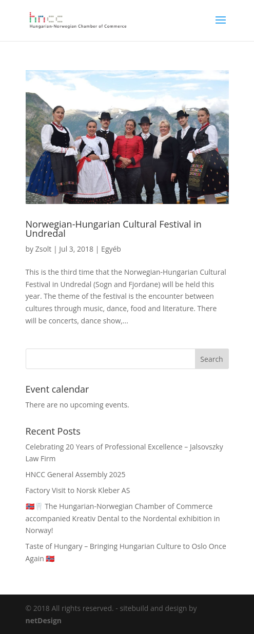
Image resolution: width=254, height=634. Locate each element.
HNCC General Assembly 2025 (76, 474)
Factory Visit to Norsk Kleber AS (78, 490)
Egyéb (111, 249)
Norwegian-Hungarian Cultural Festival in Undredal (114, 228)
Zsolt (43, 249)
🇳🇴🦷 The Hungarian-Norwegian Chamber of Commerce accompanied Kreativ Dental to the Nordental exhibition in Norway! (123, 518)
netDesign (44, 620)
